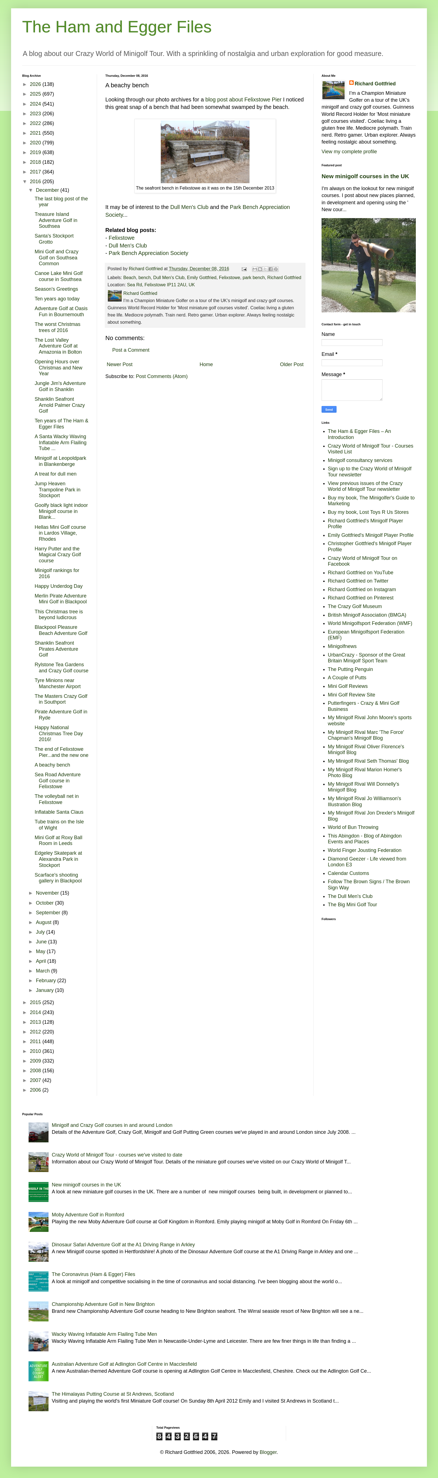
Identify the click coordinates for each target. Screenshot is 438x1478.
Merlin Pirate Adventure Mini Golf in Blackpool (61, 599)
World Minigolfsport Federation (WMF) (370, 623)
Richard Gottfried (284, 277)
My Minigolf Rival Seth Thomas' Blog (368, 761)
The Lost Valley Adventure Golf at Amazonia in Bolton (58, 346)
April (41, 961)
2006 (36, 1090)
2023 (36, 113)
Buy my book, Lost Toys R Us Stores (368, 512)
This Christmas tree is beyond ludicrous (59, 615)
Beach (129, 277)
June (42, 942)
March (43, 971)
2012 (36, 1032)
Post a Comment (130, 350)
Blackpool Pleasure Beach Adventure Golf (61, 630)
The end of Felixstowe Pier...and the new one (61, 752)
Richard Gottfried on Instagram (362, 589)
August (44, 922)
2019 (36, 152)
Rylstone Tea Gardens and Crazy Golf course (61, 667)
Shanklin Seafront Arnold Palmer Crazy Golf (60, 405)
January (45, 990)
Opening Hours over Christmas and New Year (58, 367)
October (45, 903)
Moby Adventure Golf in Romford (88, 1214)
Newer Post (120, 364)
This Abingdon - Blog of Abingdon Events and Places (365, 839)
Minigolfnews (342, 646)
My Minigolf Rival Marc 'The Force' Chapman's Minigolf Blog (366, 735)
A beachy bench (52, 765)
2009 (36, 1061)
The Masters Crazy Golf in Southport (61, 699)
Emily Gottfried (202, 277)
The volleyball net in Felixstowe (57, 799)
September (49, 912)
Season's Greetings (56, 289)
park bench (254, 277)
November (48, 893)
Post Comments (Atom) (162, 376)
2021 (36, 133)
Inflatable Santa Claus (59, 812)
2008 (36, 1070)
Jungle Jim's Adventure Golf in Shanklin (60, 386)
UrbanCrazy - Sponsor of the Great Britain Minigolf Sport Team (366, 658)
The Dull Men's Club (350, 896)
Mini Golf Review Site (351, 695)
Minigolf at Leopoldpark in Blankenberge (60, 461)
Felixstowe (121, 238)
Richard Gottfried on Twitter (358, 581)
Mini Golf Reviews (348, 686)
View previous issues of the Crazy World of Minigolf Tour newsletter (365, 486)
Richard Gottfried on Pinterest (361, 598)
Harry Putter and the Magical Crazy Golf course (58, 554)
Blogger (268, 1452)
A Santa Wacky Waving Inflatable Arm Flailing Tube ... (60, 442)
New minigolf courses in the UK (365, 176)
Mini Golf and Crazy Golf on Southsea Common (56, 257)
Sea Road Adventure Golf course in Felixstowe (58, 780)
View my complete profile (349, 151)
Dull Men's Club (189, 207)
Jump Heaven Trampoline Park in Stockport (57, 489)
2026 (36, 84)
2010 (36, 1051)
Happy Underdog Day (59, 586)
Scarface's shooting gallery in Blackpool (58, 878)
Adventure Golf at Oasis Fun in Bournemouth (61, 311)
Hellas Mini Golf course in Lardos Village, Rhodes (60, 533)
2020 (36, 142)
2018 (36, 162)
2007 (36, 1080)
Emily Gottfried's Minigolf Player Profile (371, 535)
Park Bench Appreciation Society (148, 253)
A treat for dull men (56, 474)
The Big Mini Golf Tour (352, 904)
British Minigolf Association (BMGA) (367, 615)
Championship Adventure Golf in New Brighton (103, 1304)
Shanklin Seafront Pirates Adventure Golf (56, 649)
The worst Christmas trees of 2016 (57, 327)
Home (206, 364)
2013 (36, 1022)
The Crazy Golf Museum (355, 606)
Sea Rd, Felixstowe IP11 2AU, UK (161, 284)
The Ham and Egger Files (117, 26)
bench (145, 277)
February (46, 980)
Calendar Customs (348, 873)
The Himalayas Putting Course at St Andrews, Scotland (113, 1394)
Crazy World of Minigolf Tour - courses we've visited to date (117, 1155)
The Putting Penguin (350, 669)
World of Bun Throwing (353, 827)
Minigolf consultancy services (360, 460)
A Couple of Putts (347, 677)
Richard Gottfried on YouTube (361, 572)
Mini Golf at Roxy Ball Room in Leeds (58, 840)
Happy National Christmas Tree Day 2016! (59, 733)
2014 (36, 1012)
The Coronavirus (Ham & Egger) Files (93, 1274)
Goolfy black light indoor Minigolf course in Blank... (61, 511)
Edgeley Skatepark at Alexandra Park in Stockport (58, 859)
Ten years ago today (57, 299)
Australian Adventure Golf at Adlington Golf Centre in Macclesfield (124, 1364)
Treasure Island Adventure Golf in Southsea (56, 220)
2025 (36, 94)
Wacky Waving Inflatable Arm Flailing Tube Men (104, 1334)
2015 (36, 1002)
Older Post (292, 364)
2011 (36, 1041)
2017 (36, 172)
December (48, 190)
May (41, 951)
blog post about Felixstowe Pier (243, 99)
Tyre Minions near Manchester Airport (58, 683)
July (41, 932)
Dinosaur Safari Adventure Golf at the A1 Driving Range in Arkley (123, 1244)
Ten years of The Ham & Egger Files (61, 424)
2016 (36, 181)
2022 (36, 123)
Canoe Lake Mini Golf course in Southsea (59, 276)
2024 (36, 104)
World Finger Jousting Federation (365, 850)
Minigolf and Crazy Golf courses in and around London (112, 1125)
